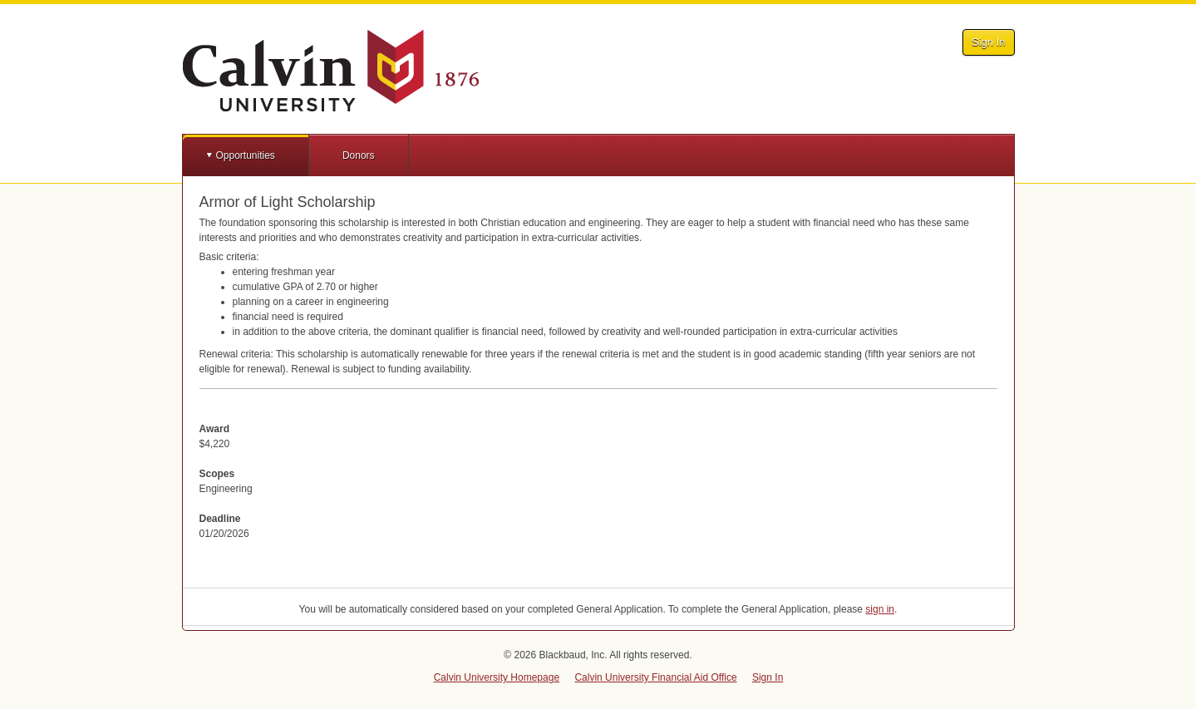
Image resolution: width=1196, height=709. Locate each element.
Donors (358, 155)
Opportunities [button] (245, 155)
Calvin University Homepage (496, 677)
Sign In (988, 42)
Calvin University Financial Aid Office (655, 677)
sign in (879, 609)
